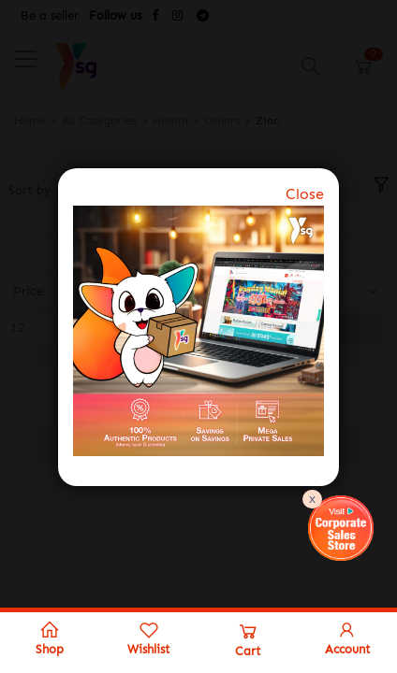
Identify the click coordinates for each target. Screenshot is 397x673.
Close (305, 194)
